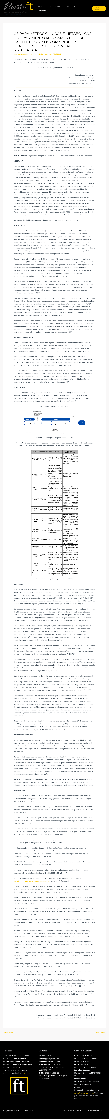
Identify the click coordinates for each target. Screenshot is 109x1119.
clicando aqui (27, 1073)
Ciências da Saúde (22, 54)
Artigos (58, 8)
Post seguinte (99, 1032)
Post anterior (9, 1032)
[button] (99, 8)
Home (41, 8)
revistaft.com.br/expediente (85, 1093)
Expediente (84, 8)
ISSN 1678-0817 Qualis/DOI (15, 12)
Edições (49, 8)
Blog (75, 8)
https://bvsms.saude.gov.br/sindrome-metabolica (32, 881)
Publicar (67, 8)
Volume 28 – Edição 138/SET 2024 (43, 54)
